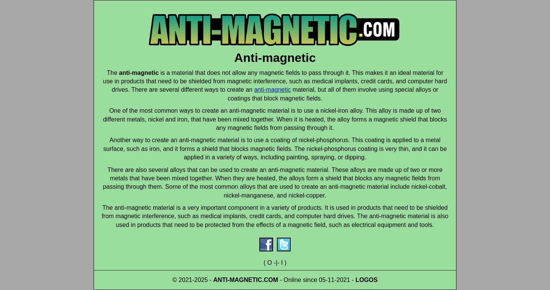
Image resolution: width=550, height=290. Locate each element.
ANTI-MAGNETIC (237, 280)
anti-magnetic (272, 89)
